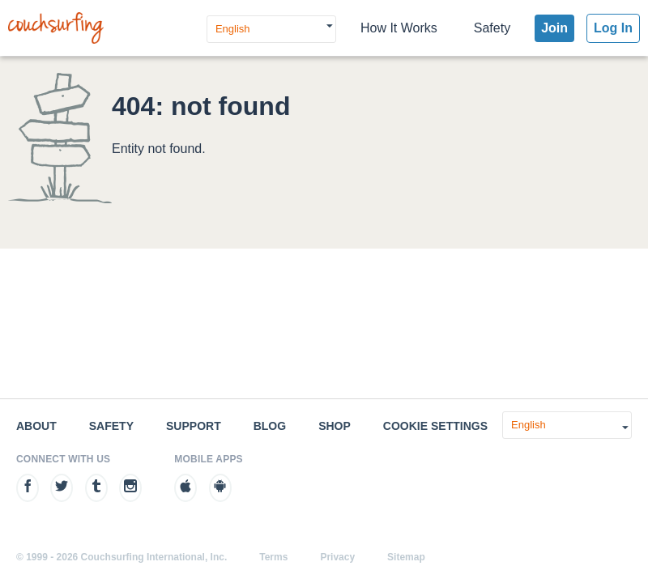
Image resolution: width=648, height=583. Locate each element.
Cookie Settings (435, 425)
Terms (273, 557)
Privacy (337, 557)
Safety (492, 28)
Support (193, 425)
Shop (334, 425)
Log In (613, 28)
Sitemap (406, 557)
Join (554, 28)
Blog (270, 425)
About (36, 425)
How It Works (398, 28)
